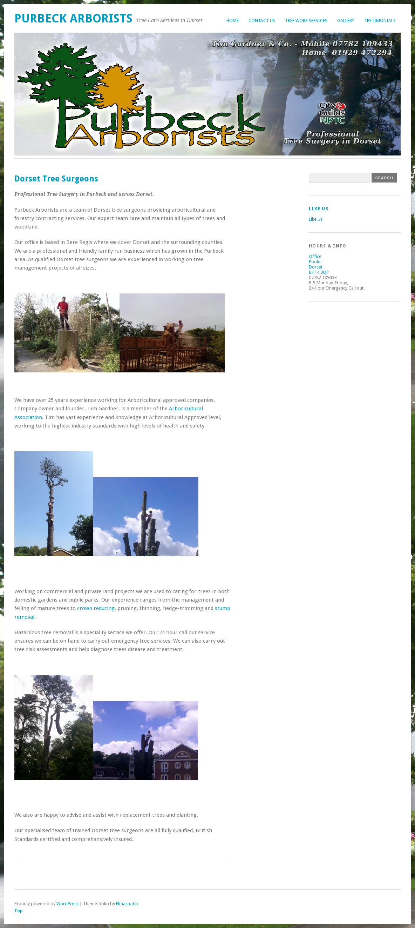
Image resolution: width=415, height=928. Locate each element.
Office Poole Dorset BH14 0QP (319, 264)
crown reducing (96, 608)
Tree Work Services (306, 20)
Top (18, 910)
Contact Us (262, 20)
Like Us (318, 208)
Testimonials (380, 20)
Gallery (345, 20)
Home (232, 20)
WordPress (67, 903)
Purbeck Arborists (73, 18)
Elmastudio (127, 903)
